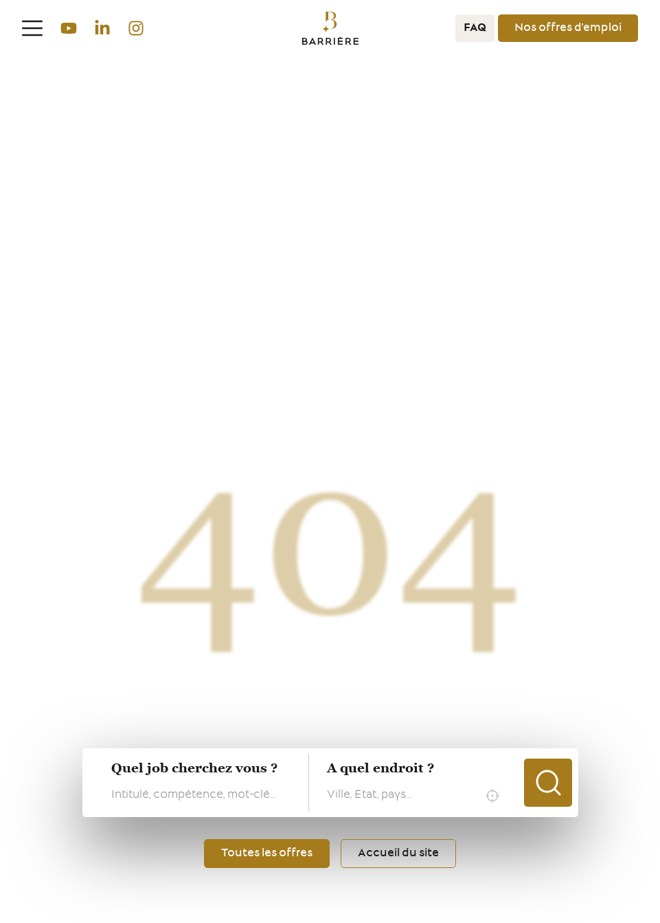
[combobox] (417, 796)
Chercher (548, 783)
